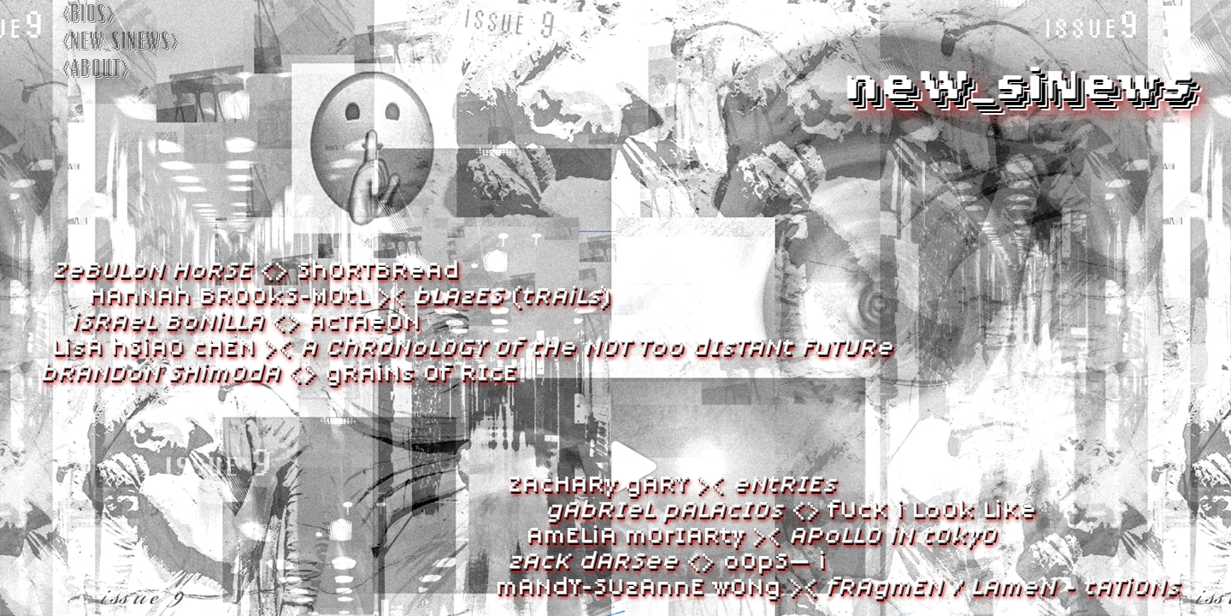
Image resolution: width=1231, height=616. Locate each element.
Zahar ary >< (671, 483)
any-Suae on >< (837, 586)
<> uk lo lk (790, 509)
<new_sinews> (120, 41)
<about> (95, 68)
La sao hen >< (471, 346)
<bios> (88, 13)
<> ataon (245, 321)
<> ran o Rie (278, 372)
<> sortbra (255, 269)
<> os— (666, 560)
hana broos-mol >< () (349, 295)
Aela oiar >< (761, 535)
